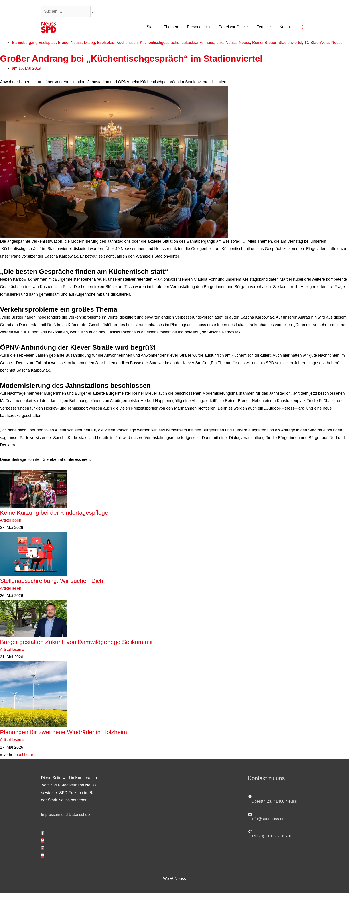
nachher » (25, 763)
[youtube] (42, 864)
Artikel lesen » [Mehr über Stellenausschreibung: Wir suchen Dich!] (12, 597)
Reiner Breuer (271, 43)
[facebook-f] (42, 841)
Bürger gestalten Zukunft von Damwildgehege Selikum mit (86, 650)
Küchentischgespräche (163, 43)
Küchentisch (130, 43)
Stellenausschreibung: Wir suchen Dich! (59, 589)
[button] (303, 28)
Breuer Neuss (71, 43)
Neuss (251, 43)
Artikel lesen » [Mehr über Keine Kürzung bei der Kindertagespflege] (12, 529)
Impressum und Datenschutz (66, 823)
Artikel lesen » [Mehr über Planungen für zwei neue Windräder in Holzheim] (12, 748)
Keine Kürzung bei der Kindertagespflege (61, 521)
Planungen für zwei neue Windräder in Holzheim (71, 740)
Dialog (91, 43)
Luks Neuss (232, 43)
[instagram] (42, 856)
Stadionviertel (298, 43)
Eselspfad (108, 43)
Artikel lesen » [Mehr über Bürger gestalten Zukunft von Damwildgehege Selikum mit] (12, 658)
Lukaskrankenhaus (203, 43)
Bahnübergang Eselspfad (34, 43)
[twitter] (42, 849)
